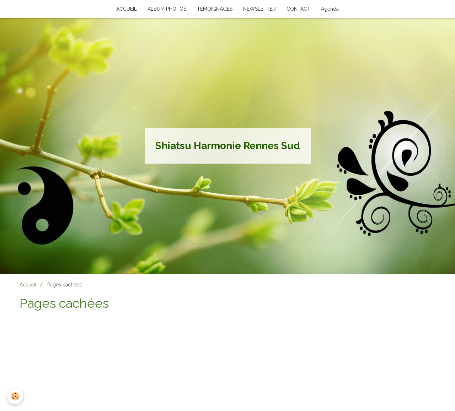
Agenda (330, 9)
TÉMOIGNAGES (214, 9)
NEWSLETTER (259, 9)
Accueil (28, 284)
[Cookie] (15, 396)
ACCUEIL (126, 9)
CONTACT (298, 9)
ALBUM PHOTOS (167, 9)
